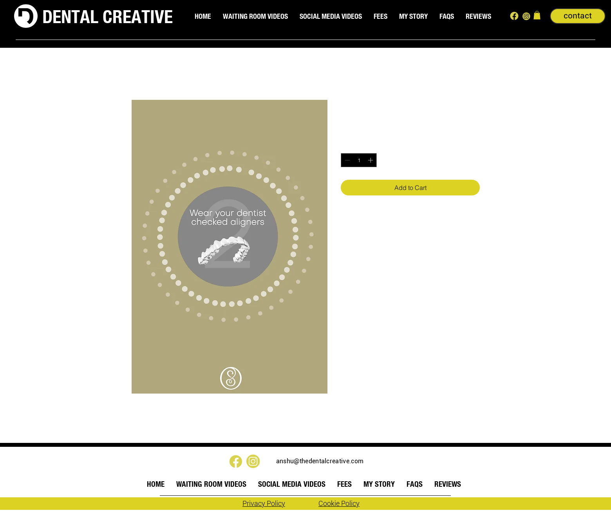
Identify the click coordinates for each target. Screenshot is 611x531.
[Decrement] (346, 160)
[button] (536, 15)
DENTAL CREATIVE (107, 16)
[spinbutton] (359, 160)
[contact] (578, 16)
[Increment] (371, 160)
